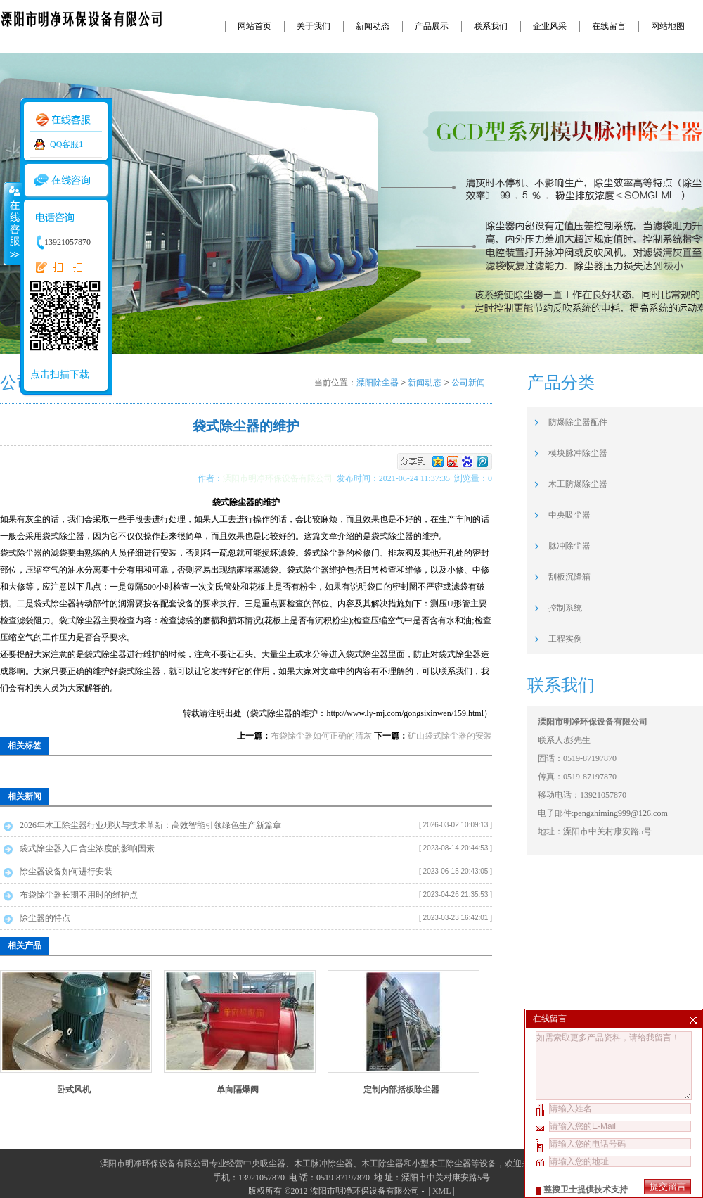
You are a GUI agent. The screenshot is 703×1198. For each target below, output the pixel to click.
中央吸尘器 (569, 515)
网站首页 (254, 26)
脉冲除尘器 (569, 546)
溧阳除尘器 (377, 383)
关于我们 (313, 26)
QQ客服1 (66, 144)
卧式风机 (74, 1090)
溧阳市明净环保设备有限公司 (280, 478)
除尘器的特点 (45, 918)
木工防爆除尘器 (577, 484)
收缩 (12, 223)
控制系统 (565, 608)
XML (441, 1191)
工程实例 (565, 639)
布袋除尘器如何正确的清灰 (321, 736)
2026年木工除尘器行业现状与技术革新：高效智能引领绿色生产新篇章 (150, 825)
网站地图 (668, 26)
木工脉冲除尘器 (323, 1163)
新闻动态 (372, 26)
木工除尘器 (382, 1163)
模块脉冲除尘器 (577, 453)
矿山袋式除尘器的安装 (450, 736)
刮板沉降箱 (569, 577)
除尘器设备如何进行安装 (66, 872)
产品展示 (432, 26)
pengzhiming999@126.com (620, 813)
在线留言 (609, 26)
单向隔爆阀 (238, 1090)
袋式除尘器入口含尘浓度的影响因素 (87, 848)
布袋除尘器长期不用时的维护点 (79, 895)
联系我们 (491, 26)
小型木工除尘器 (441, 1163)
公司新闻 (468, 383)
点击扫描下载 (59, 374)
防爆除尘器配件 (577, 422)
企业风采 (550, 26)
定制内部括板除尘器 (401, 1090)
